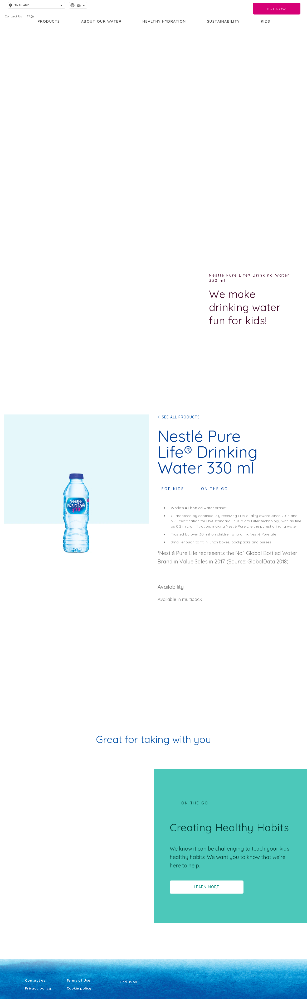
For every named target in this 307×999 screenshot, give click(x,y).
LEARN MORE (206, 887)
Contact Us (13, 16)
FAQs (31, 16)
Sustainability (223, 21)
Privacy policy (38, 988)
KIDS (265, 21)
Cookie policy (79, 988)
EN (79, 5)
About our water (101, 21)
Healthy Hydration (164, 21)
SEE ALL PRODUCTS (181, 417)
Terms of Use (78, 980)
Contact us (35, 980)
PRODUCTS (49, 21)
